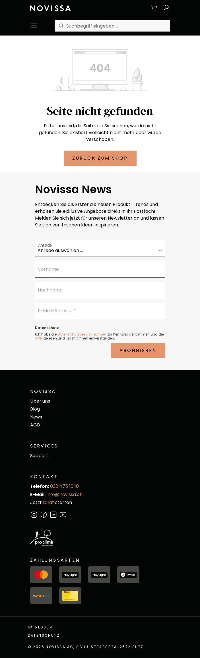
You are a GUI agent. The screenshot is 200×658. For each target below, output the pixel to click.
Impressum (40, 627)
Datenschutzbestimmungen (81, 334)
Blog (35, 409)
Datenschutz (43, 635)
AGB (38, 338)
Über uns (40, 401)
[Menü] (35, 26)
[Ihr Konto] (165, 8)
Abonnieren (138, 350)
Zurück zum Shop (100, 158)
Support (39, 455)
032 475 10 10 (64, 486)
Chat (48, 502)
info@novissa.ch (65, 494)
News (36, 417)
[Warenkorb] (154, 8)
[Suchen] (61, 26)
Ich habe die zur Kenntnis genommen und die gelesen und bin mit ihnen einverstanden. (99, 336)
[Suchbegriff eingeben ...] (118, 26)
